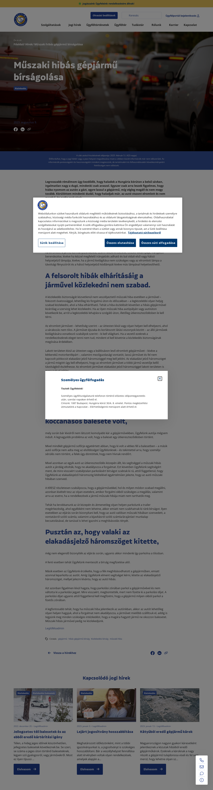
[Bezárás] (160, 379)
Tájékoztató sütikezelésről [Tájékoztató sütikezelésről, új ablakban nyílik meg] (144, 232)
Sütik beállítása (51, 243)
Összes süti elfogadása (158, 243)
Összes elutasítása (120, 243)
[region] (107, 225)
